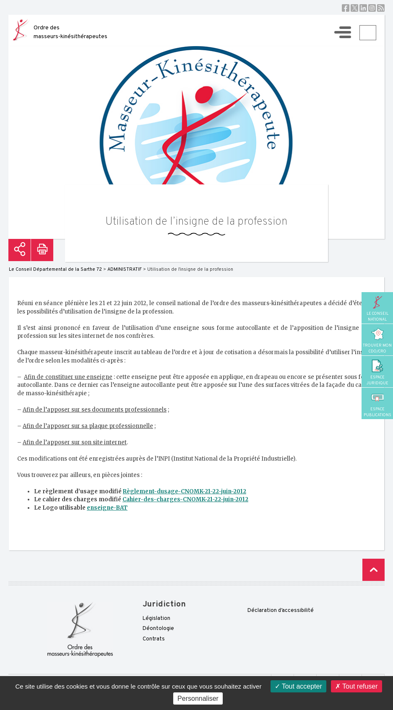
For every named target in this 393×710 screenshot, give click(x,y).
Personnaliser (198, 698)
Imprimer (42, 250)
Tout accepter (298, 686)
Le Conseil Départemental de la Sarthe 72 (55, 269)
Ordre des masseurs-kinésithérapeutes (70, 32)
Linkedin (363, 8)
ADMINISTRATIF (124, 269)
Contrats (154, 639)
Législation (156, 618)
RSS (381, 8)
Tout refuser (356, 686)
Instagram (372, 8)
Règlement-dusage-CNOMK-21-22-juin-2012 (184, 491)
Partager (19, 250)
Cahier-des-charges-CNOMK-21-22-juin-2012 (185, 499)
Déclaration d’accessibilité (280, 610)
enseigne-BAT (107, 507)
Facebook (345, 8)
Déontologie (158, 628)
